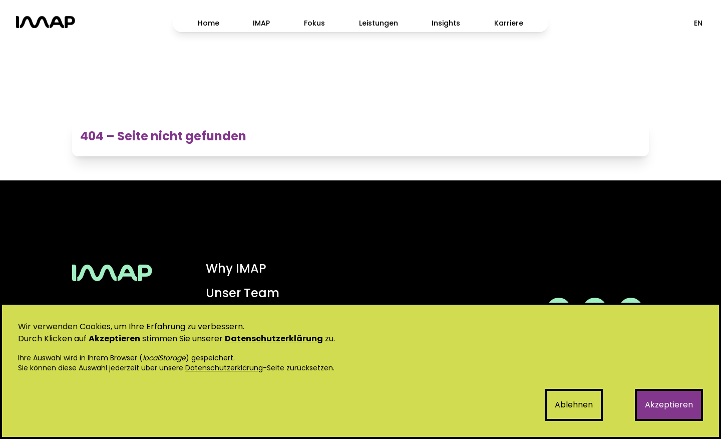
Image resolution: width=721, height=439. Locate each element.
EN (698, 23)
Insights (446, 23)
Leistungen (378, 23)
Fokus (314, 23)
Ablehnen (574, 404)
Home (208, 23)
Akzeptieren (669, 404)
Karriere (508, 23)
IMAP (261, 23)
